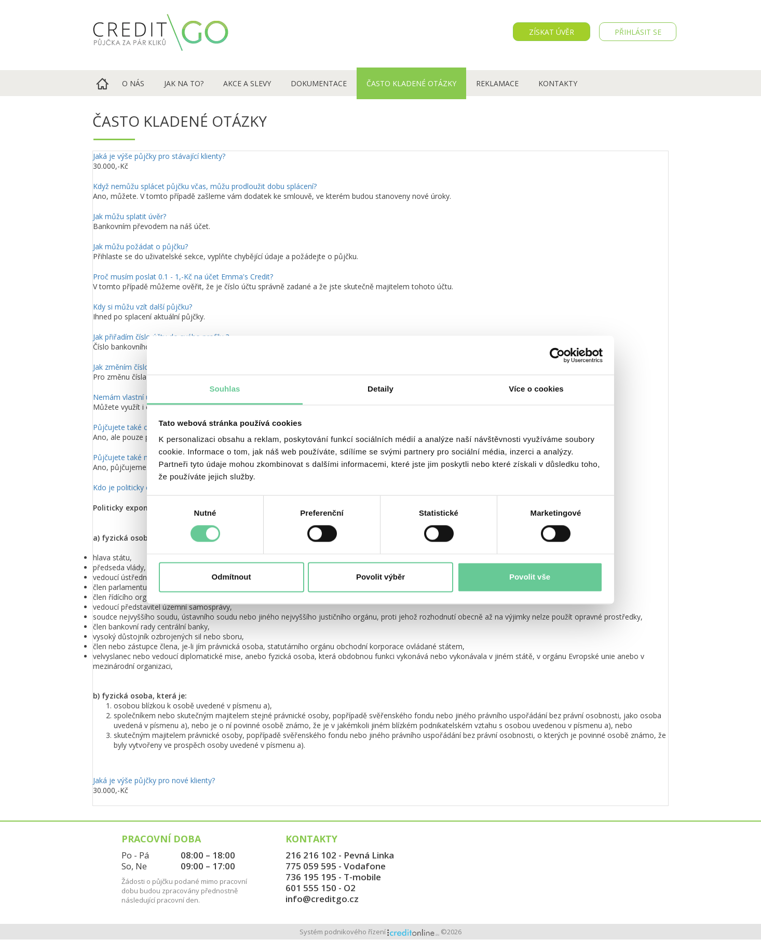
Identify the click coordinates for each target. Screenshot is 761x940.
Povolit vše (529, 576)
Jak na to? (183, 83)
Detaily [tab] (380, 388)
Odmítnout (231, 576)
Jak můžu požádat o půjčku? (140, 246)
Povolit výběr (380, 576)
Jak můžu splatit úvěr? (129, 216)
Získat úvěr (551, 32)
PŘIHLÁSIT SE (638, 32)
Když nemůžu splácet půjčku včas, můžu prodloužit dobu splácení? (205, 186)
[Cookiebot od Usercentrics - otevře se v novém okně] (557, 355)
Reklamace (497, 83)
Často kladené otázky (411, 83)
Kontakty (557, 83)
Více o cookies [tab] (536, 388)
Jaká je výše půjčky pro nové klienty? (154, 780)
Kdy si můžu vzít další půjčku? (142, 307)
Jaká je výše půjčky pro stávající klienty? (159, 156)
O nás (133, 83)
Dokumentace (319, 83)
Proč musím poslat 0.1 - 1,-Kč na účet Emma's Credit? (183, 276)
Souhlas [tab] (224, 388)
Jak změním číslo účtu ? (132, 367)
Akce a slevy (247, 83)
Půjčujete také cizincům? (134, 427)
